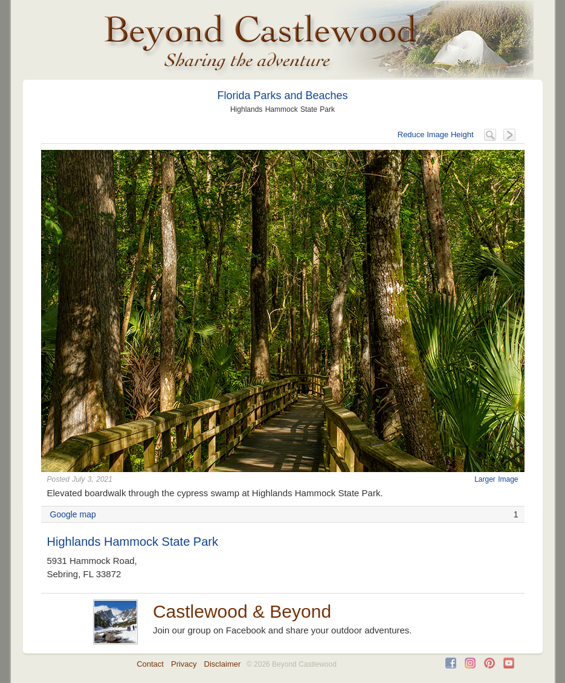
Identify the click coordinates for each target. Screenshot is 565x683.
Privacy (184, 663)
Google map (73, 514)
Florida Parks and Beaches (282, 95)
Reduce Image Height (436, 134)
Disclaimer (222, 663)
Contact (150, 663)
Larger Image (496, 479)
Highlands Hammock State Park (132, 541)
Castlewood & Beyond (242, 611)
